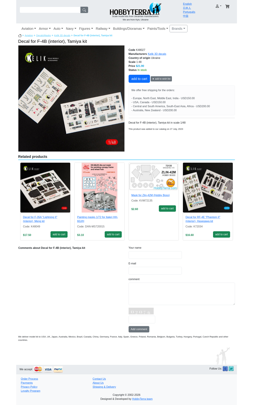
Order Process (29, 378)
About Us (98, 382)
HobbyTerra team (142, 398)
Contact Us (99, 378)
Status (133, 70)
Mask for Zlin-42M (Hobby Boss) (150, 195)
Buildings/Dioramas (127, 28)
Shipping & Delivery (104, 386)
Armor (43, 28)
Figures (84, 28)
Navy (70, 28)
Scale (132, 62)
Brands (177, 28)
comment (134, 279)
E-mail (132, 263)
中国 (185, 16)
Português (189, 12)
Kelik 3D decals (62, 35)
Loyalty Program (30, 390)
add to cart (139, 79)
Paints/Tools (156, 28)
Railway (102, 28)
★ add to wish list (161, 78)
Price (132, 66)
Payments (27, 382)
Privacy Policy (29, 386)
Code (132, 49)
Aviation (27, 28)
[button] (211, 6)
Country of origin (139, 58)
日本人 (187, 8)
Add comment (139, 329)
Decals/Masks (43, 35)
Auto (57, 28)
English (187, 4)
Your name (135, 247)
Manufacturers (138, 54)
